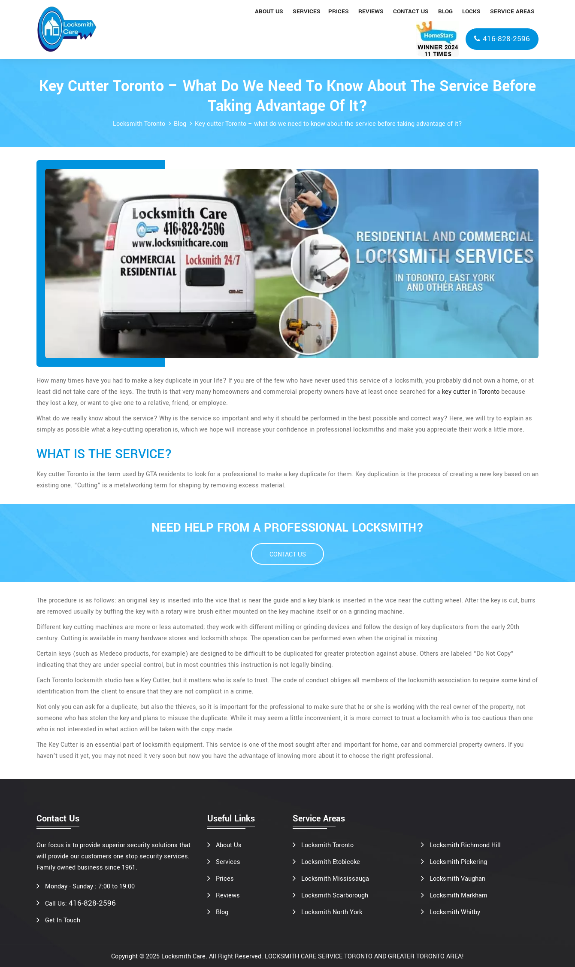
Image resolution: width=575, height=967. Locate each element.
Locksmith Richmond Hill (465, 845)
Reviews (371, 11)
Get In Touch (62, 920)
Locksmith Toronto (139, 123)
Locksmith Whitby (455, 912)
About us (269, 11)
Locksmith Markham (458, 895)
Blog (445, 11)
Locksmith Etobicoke (330, 862)
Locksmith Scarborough (334, 895)
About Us (229, 845)
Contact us (411, 11)
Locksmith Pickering (458, 862)
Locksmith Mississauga (335, 878)
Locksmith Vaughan (457, 878)
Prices (338, 11)
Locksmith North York (331, 912)
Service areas (512, 11)
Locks (471, 11)
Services (307, 11)
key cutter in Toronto (470, 391)
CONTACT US (287, 554)
